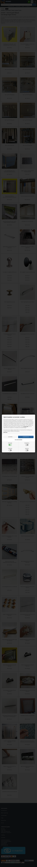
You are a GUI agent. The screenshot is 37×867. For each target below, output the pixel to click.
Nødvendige (10, 444)
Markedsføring (26, 444)
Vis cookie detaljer (18, 439)
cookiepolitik (25, 426)
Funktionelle (10, 449)
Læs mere (5, 432)
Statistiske (27, 449)
